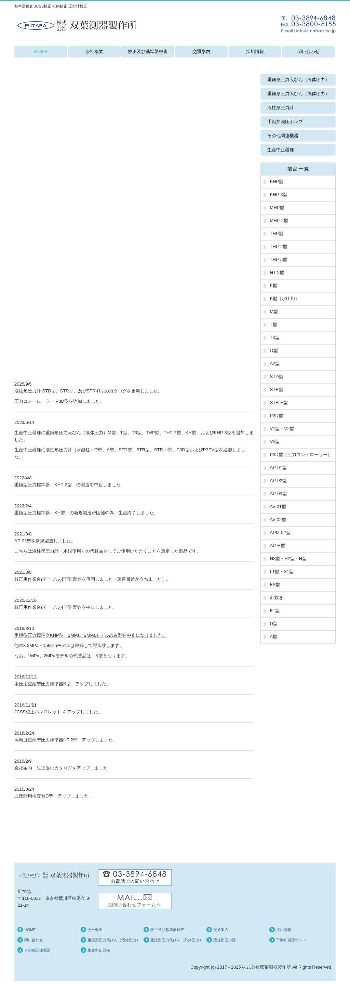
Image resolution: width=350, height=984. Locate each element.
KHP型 (277, 181)
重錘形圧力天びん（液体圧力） (298, 79)
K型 (274, 285)
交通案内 (201, 51)
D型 (274, 623)
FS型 (275, 584)
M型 (274, 311)
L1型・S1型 (282, 571)
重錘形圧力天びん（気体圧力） (298, 93)
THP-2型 (278, 246)
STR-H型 (279, 402)
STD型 (276, 376)
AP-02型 (278, 480)
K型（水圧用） (285, 298)
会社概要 (94, 51)
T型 (273, 324)
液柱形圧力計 (280, 107)
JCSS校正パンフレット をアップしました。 (58, 711)
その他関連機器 (282, 135)
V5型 (275, 441)
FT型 (275, 610)
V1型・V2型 (282, 428)
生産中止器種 (27, 432)
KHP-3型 (278, 194)
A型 (274, 636)
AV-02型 (278, 519)
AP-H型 (277, 545)
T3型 (275, 337)
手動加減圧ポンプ (285, 121)
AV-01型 (278, 506)
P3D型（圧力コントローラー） (301, 454)
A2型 (275, 363)
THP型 (276, 233)
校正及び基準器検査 (148, 51)
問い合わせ (308, 51)
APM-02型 (280, 532)
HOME (41, 51)
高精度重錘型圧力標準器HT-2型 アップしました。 (65, 739)
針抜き (276, 597)
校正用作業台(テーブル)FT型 (43, 607)
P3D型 (276, 415)
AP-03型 (278, 493)
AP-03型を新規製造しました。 (45, 540)
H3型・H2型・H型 (288, 558)
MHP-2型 (279, 220)
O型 (274, 350)
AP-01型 (278, 467)
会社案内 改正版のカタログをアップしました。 (63, 768)
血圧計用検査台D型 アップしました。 (53, 796)
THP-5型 (278, 259)
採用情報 (255, 51)
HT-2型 (277, 272)
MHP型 (277, 207)
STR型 (276, 389)
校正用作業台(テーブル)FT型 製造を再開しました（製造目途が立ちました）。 (92, 579)
